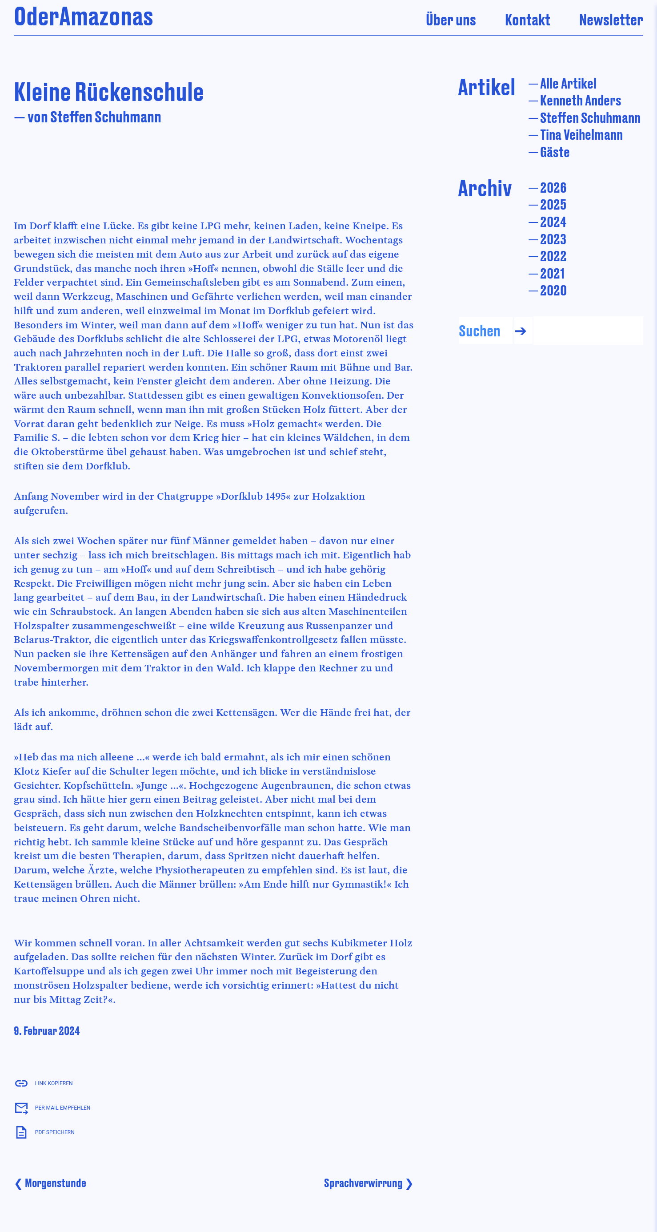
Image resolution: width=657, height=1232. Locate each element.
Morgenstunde (55, 1182)
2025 (553, 204)
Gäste (555, 151)
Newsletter (611, 19)
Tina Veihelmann (581, 134)
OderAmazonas (83, 15)
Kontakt (527, 19)
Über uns (451, 19)
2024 (553, 221)
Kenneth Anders (580, 100)
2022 (553, 255)
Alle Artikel (568, 83)
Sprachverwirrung (363, 1182)
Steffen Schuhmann (590, 117)
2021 (552, 273)
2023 (553, 238)
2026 (553, 187)
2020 (553, 290)
